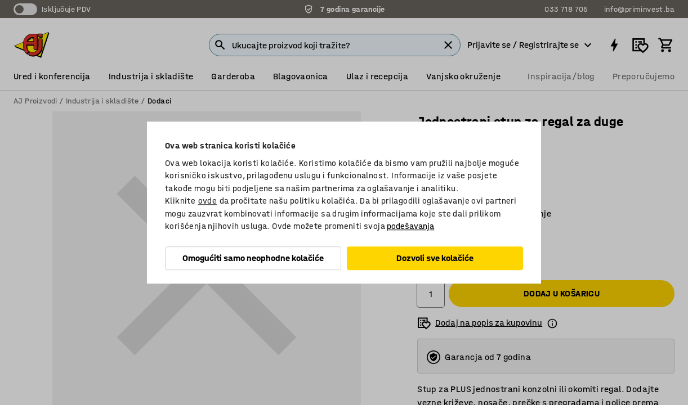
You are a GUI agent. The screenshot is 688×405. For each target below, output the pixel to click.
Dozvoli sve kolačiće (434, 258)
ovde (207, 201)
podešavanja (410, 226)
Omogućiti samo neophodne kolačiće (253, 258)
